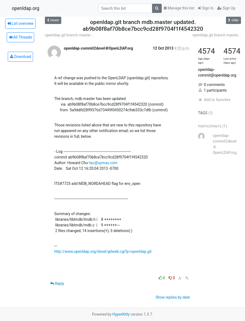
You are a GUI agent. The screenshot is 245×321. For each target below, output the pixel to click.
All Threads (20, 37)
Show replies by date (173, 297)
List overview (20, 23)
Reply (57, 283)
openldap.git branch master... (69, 35)
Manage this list (179, 8)
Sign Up (226, 8)
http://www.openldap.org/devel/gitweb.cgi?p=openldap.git (103, 251)
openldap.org (25, 8)
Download (20, 56)
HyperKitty (121, 314)
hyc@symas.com (103, 163)
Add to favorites (214, 100)
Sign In (206, 8)
